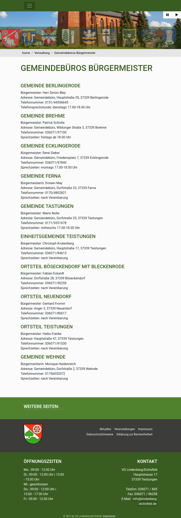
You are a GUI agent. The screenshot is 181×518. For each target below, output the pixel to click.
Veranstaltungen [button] (124, 429)
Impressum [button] (145, 429)
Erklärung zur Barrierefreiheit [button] (134, 434)
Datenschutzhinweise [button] (99, 434)
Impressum (109, 516)
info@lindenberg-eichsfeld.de (145, 501)
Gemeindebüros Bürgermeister (75, 53)
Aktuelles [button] (105, 429)
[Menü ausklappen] (29, 6)
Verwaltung (42, 53)
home (26, 53)
